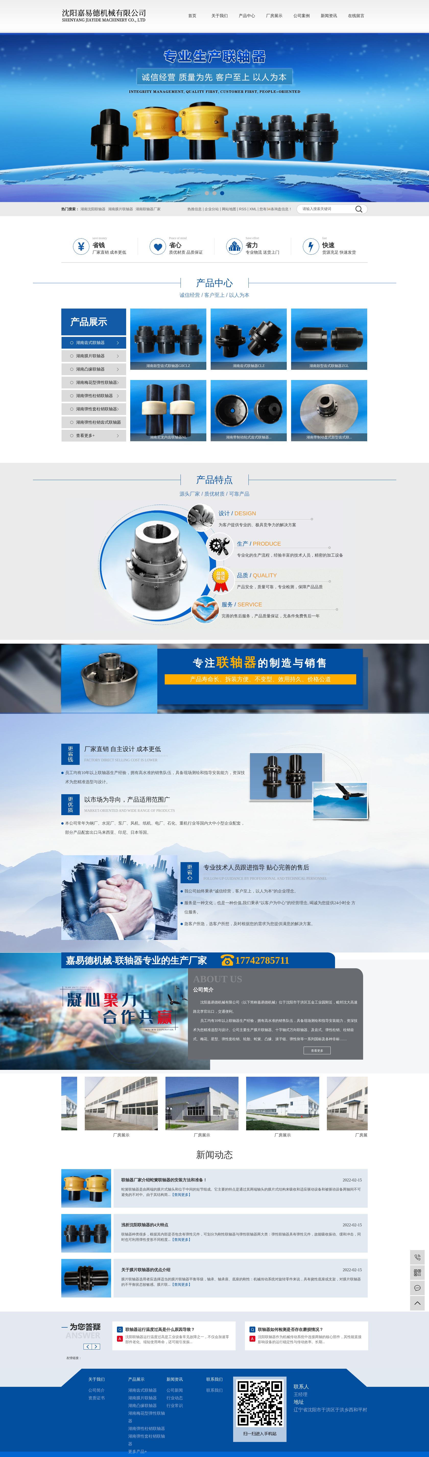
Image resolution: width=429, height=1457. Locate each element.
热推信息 (194, 209)
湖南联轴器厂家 (148, 209)
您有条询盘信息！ (275, 209)
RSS (242, 209)
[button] (207, 193)
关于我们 (219, 16)
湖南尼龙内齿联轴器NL (168, 437)
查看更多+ (85, 435)
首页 (192, 16)
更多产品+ (137, 1451)
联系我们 (214, 1379)
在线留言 (356, 16)
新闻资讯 (329, 16)
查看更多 (317, 1050)
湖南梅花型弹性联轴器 (96, 382)
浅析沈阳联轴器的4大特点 (241, 1225)
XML (252, 209)
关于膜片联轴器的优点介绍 (241, 1270)
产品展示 (136, 1379)
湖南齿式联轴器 (90, 342)
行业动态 (174, 1398)
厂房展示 (274, 16)
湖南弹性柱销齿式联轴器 (98, 422)
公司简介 (96, 1390)
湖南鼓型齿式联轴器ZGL (329, 366)
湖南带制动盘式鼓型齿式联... (329, 437)
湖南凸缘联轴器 (90, 369)
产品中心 (247, 16)
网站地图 (229, 209)
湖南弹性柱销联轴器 (94, 396)
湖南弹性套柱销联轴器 (96, 409)
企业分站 (212, 209)
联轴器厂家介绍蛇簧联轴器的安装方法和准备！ (241, 1180)
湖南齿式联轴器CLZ (249, 366)
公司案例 (301, 16)
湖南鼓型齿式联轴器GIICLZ (168, 366)
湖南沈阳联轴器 (92, 209)
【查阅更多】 (181, 1195)
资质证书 (96, 1398)
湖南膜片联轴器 (120, 209)
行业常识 (174, 1405)
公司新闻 (174, 1390)
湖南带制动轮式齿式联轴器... (249, 437)
